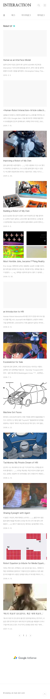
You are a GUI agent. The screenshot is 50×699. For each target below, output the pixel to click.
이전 (19, 635)
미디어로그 (26, 15)
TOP (45, 694)
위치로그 (41, 15)
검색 (39, 5)
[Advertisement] (25, 657)
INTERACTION (17, 5)
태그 (13, 15)
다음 (30, 635)
